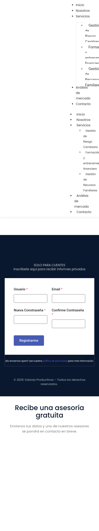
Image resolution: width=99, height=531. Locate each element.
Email (57, 289)
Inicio (80, 114)
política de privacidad (55, 361)
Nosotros (83, 119)
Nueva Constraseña (30, 310)
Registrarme (28, 340)
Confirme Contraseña (68, 312)
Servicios (85, 125)
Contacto (83, 212)
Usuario (21, 289)
